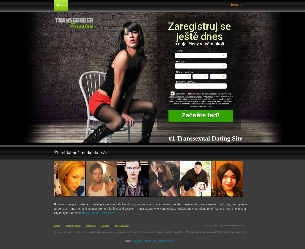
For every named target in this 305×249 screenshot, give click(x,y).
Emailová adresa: (185, 81)
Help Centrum (122, 225)
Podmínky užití (73, 225)
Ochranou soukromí (193, 97)
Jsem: (179, 51)
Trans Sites (107, 213)
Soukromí (91, 225)
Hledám (180, 61)
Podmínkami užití (176, 97)
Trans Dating (90, 213)
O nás (57, 225)
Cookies (209, 97)
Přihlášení (61, 5)
